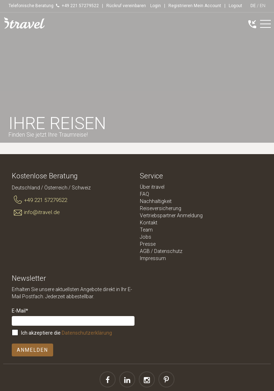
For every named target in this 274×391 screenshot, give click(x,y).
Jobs (145, 237)
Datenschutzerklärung (87, 333)
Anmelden (32, 350)
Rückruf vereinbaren (126, 5)
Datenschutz (168, 251)
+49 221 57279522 (39, 200)
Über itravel (152, 187)
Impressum (153, 258)
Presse (148, 244)
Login (155, 5)
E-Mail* (20, 311)
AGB (145, 251)
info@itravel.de (36, 213)
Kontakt (148, 222)
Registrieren (180, 5)
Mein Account (207, 5)
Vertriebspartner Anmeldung (171, 215)
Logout (235, 5)
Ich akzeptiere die (66, 333)
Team (146, 230)
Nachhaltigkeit (156, 201)
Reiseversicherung (160, 208)
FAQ (144, 194)
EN (262, 5)
